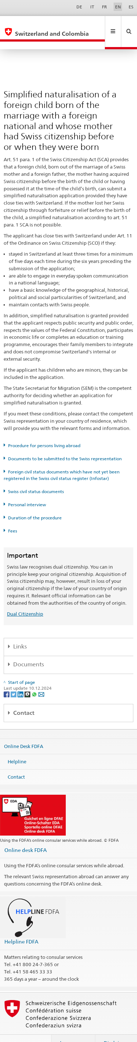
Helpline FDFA (21, 926)
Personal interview (27, 489)
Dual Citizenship (25, 598)
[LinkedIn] (21, 678)
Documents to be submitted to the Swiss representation (65, 443)
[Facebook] (7, 678)
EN (118, 6)
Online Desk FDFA (23, 730)
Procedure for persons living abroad (44, 430)
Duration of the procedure (35, 502)
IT (92, 6)
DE (79, 6)
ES (131, 6)
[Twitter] (14, 678)
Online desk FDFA (25, 834)
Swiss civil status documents (36, 476)
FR (104, 6)
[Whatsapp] (34, 678)
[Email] (41, 678)
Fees (12, 515)
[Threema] (27, 678)
